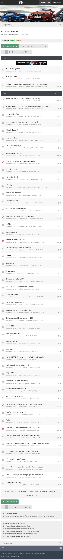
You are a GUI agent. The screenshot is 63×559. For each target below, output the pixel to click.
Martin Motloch (23, 187)
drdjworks (21, 477)
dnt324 (20, 430)
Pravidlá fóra (12, 76)
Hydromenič (10, 263)
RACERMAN (22, 242)
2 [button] (9, 52)
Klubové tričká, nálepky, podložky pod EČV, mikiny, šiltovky (26, 84)
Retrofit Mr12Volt (12, 201)
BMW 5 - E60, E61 (10, 31)
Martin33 (21, 124)
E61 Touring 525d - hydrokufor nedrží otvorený (22, 451)
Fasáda (3, 553)
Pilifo (20, 234)
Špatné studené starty (13, 482)
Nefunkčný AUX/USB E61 (14, 396)
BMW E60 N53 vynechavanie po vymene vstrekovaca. (25, 475)
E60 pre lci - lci (11, 177)
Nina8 (20, 273)
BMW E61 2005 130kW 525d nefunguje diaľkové (23, 436)
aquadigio (21, 320)
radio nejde (9, 349)
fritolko (21, 422)
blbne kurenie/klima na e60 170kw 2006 (20, 216)
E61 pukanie (10, 185)
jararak (20, 399)
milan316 (21, 469)
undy (20, 461)
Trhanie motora (11, 271)
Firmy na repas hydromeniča (16, 381)
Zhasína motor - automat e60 (16, 412)
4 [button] (15, 52)
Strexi (20, 359)
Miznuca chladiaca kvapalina (16, 208)
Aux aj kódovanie (12, 169)
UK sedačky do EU (12, 130)
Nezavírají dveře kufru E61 (15, 279)
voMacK (13, 40)
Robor (20, 171)
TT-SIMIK (21, 179)
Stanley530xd (22, 116)
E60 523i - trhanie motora (14, 302)
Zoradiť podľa (43, 491)
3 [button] (12, 52)
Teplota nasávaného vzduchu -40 (17, 365)
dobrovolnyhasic (23, 86)
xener (20, 195)
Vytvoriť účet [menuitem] (45, 3)
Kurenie (8, 255)
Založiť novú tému (10, 46)
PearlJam (21, 140)
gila (20, 336)
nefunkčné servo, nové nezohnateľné (19, 310)
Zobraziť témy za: (17, 491)
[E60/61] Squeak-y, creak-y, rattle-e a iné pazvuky (23, 98)
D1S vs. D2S (10, 326)
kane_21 (21, 383)
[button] (2, 52)
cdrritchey (21, 297)
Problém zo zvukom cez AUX (16, 389)
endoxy (20, 406)
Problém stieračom (12, 114)
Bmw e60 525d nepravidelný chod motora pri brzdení (24, 467)
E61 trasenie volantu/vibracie (16, 459)
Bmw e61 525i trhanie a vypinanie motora (20, 161)
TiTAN (20, 71)
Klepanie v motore (12, 232)
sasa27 (21, 211)
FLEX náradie (29, 553)
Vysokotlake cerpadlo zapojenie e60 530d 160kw (23, 428)
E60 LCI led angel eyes (14, 146)
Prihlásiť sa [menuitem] (57, 3)
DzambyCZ (22, 485)
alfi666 (18, 40)
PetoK (20, 203)
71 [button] (26, 52)
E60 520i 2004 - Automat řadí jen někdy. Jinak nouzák (25, 357)
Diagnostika (10, 373)
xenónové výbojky (12, 138)
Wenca (20, 281)
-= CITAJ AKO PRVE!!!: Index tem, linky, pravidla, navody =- (28, 106)
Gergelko (21, 305)
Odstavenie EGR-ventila (14, 153)
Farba (15, 553)
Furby (20, 156)
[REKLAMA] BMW (14, 69)
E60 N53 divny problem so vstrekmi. (18, 248)
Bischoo (21, 132)
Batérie (8, 224)
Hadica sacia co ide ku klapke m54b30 (19, 318)
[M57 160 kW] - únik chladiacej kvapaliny (20, 287)
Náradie (21, 553)
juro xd (20, 351)
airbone (21, 163)
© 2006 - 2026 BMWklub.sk (10, 556)
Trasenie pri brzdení (13, 334)
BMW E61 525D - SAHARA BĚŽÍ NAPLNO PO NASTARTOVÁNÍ (27, 443)
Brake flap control (12, 295)
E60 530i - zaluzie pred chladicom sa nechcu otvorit (24, 404)
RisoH (20, 328)
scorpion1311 (22, 148)
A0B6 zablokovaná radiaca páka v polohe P (21, 122)
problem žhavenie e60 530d (15, 240)
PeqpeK (21, 250)
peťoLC (21, 101)
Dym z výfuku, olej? (12, 341)
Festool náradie (40, 553)
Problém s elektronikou (14, 193)
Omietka (9, 553)
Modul (8, 420)
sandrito (21, 453)
